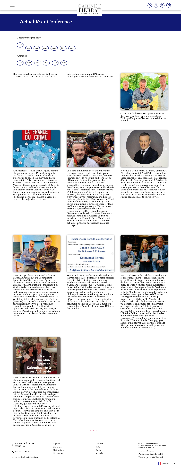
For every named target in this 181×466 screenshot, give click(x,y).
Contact (99, 444)
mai (36, 48)
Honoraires (58, 453)
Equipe (56, 444)
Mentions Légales (146, 451)
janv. (72, 48)
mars (54, 48)
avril (45, 48)
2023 (38, 63)
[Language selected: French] (166, 463)
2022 (46, 63)
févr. (63, 48)
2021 (55, 63)
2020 (64, 63)
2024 (29, 63)
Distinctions (58, 450)
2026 (20, 45)
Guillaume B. (158, 457)
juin (28, 48)
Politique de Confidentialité (150, 454)
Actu (98, 447)
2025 (20, 63)
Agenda (99, 453)
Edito (98, 450)
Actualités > (33, 22)
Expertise (57, 447)
